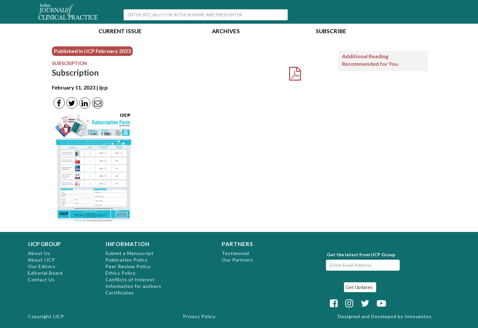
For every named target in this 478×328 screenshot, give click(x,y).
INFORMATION (127, 243)
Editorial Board (45, 273)
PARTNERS (237, 243)
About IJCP (41, 260)
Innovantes (418, 316)
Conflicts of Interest (130, 279)
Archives (226, 32)
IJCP (58, 316)
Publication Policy (126, 260)
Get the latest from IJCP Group (361, 254)
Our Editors (42, 266)
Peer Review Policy (127, 266)
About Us (39, 253)
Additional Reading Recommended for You (370, 60)
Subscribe (331, 32)
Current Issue (120, 32)
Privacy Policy (199, 316)
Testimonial (235, 253)
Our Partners (237, 260)
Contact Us (41, 279)
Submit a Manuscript (129, 253)
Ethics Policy (120, 273)
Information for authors (133, 286)
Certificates (119, 292)
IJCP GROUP (44, 243)
